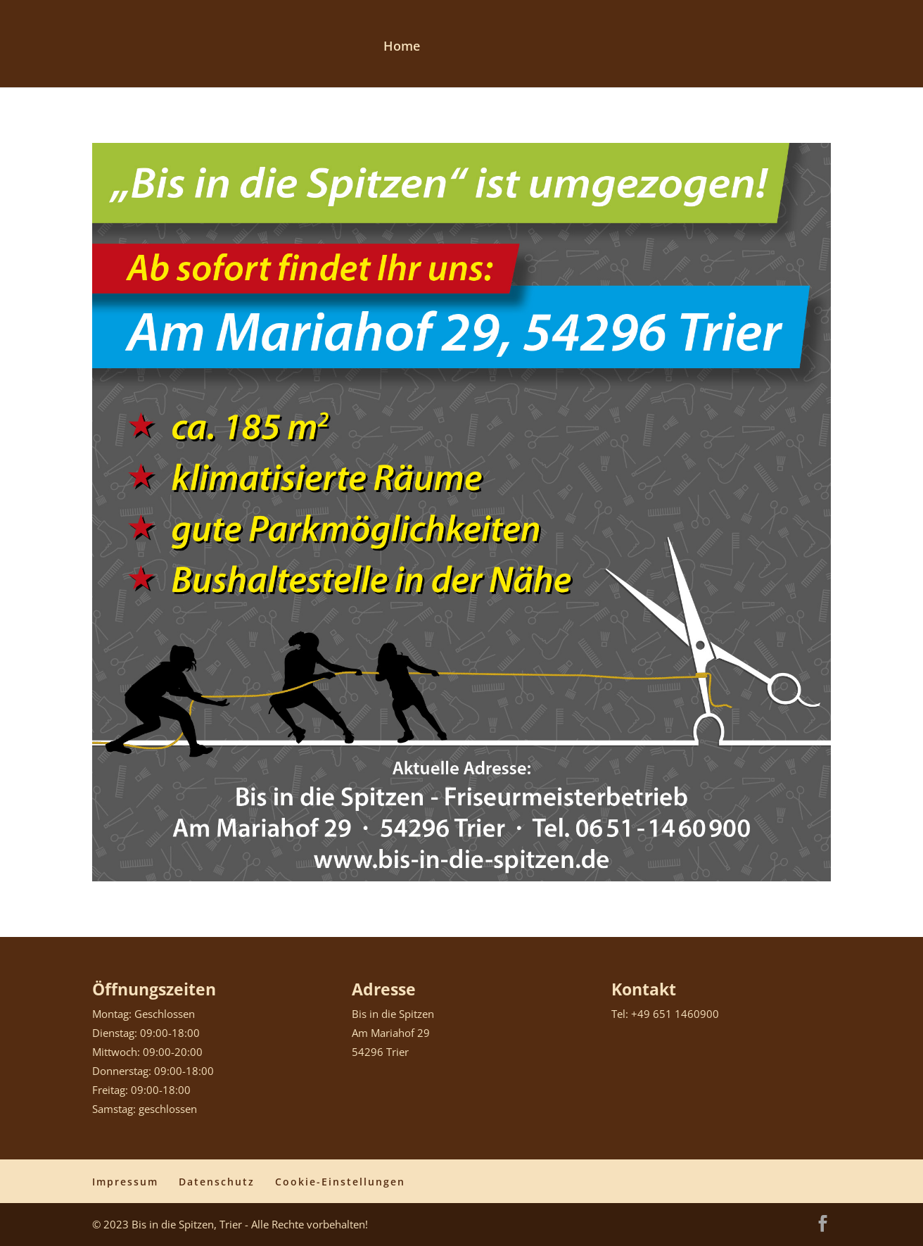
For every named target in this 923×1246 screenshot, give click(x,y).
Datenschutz (217, 1181)
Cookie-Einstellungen (340, 1181)
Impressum (125, 1181)
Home (401, 47)
